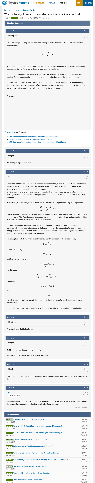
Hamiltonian (45, 18)
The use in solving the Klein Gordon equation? (31, 466)
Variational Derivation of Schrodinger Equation (31, 473)
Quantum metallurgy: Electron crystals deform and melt (31, 139)
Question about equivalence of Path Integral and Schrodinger (37, 433)
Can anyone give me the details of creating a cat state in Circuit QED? (40, 460)
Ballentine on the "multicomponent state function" (33, 446)
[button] (45, 3)
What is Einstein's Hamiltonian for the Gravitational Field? (36, 453)
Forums (52, 3)
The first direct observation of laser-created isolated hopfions (33, 137)
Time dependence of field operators (27, 480)
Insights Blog (38, 3)
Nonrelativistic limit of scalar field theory (30, 419)
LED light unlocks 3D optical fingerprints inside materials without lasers (37, 142)
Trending (64, 3)
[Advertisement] (47, 113)
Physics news (10, 132)
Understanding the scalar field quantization (31, 439)
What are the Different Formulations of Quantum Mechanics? (37, 426)
